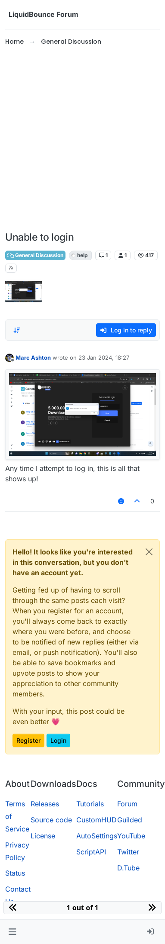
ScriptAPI (91, 851)
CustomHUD (96, 819)
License (43, 835)
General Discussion (35, 255)
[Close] (149, 552)
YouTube (131, 835)
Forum (127, 803)
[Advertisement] (81, 139)
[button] (12, 932)
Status (15, 873)
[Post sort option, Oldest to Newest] (17, 330)
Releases (45, 803)
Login (58, 740)
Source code (51, 819)
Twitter (128, 851)
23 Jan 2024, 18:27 (103, 357)
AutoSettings (96, 835)
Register (28, 740)
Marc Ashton (33, 357)
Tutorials (90, 803)
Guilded (129, 819)
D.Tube (128, 867)
